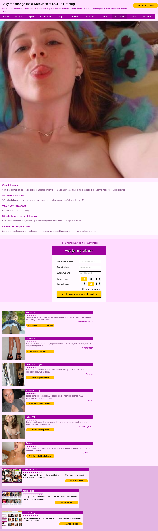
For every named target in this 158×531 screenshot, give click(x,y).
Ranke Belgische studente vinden (40, 404)
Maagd (18, 16)
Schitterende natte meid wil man (40, 325)
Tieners (104, 16)
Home (6, 16)
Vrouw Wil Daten (76, 481)
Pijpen (31, 16)
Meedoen (147, 16)
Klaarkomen (46, 16)
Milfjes (134, 16)
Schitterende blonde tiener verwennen (40, 456)
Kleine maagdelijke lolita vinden (40, 351)
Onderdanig (89, 16)
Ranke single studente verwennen (40, 377)
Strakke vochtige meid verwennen (40, 430)
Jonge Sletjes (66, 502)
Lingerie (61, 16)
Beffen (75, 16)
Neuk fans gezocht (145, 5)
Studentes (119, 16)
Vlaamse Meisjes (71, 524)
